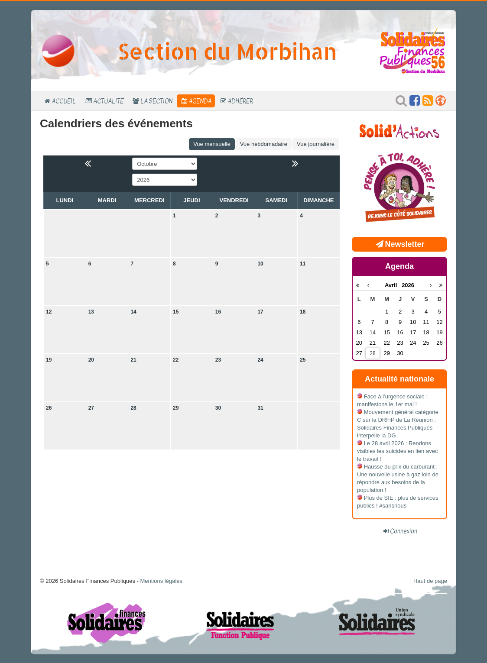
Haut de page (430, 581)
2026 (408, 285)
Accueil (64, 101)
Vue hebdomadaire (263, 144)
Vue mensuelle (212, 144)
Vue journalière (315, 144)
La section (156, 101)
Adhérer (240, 101)
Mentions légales (161, 581)
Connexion (403, 531)
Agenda (199, 101)
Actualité (108, 101)
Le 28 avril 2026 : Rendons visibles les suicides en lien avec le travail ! (397, 451)
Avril (393, 285)
